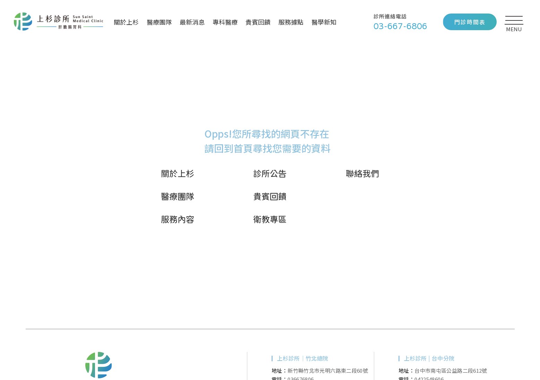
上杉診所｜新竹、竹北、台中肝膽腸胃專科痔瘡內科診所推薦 (58, 22)
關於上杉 (126, 21)
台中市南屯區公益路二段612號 (450, 370)
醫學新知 (323, 21)
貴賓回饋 (258, 21)
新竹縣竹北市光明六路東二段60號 (328, 370)
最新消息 (192, 21)
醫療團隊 (159, 21)
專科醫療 (225, 21)
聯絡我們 (362, 173)
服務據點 (290, 21)
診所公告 (269, 173)
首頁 (243, 148)
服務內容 (177, 219)
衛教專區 (269, 219)
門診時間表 (470, 22)
